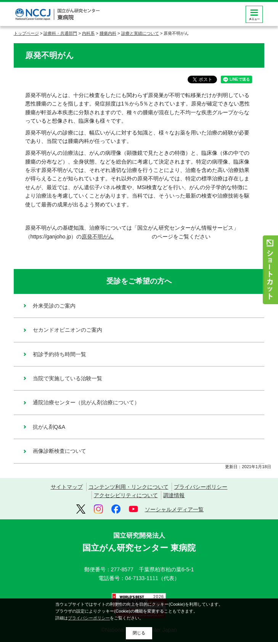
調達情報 (174, 495)
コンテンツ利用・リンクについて (128, 487)
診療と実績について (140, 33)
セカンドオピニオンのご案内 (67, 330)
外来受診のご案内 (54, 306)
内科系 (88, 33)
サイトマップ (67, 487)
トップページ (26, 33)
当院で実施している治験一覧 (67, 378)
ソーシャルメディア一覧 (174, 509)
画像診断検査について (59, 451)
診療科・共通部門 (60, 33)
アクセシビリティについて (126, 495)
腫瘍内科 (108, 33)
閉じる (139, 633)
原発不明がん (117, 236)
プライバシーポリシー (200, 487)
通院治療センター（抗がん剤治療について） (86, 402)
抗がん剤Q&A (49, 427)
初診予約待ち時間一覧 (59, 354)
